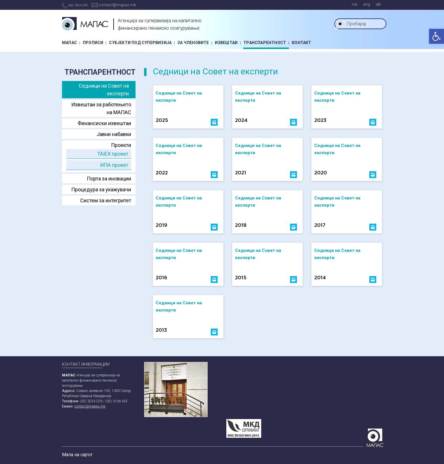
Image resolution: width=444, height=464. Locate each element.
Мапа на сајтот (77, 454)
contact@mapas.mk (114, 5)
